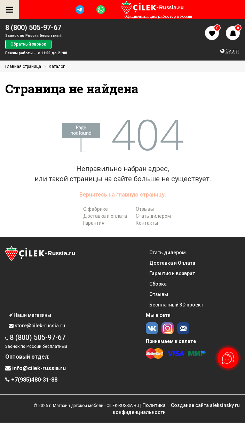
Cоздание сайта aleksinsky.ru (205, 405)
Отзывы (145, 209)
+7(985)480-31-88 (31, 379)
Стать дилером (153, 216)
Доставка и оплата (105, 216)
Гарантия (93, 223)
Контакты (147, 223)
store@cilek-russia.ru (37, 325)
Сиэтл (232, 51)
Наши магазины (30, 315)
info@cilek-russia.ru (35, 368)
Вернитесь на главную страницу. (122, 194)
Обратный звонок (28, 44)
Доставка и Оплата (172, 263)
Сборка (158, 284)
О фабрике (95, 209)
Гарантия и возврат (172, 273)
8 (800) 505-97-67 (33, 27)
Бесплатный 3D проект (176, 305)
